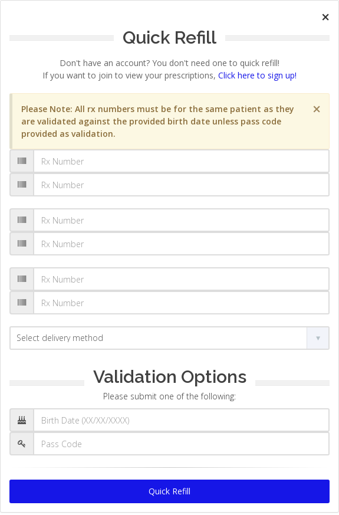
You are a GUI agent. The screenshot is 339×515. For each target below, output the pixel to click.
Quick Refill (169, 491)
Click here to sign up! (257, 75)
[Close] (325, 16)
